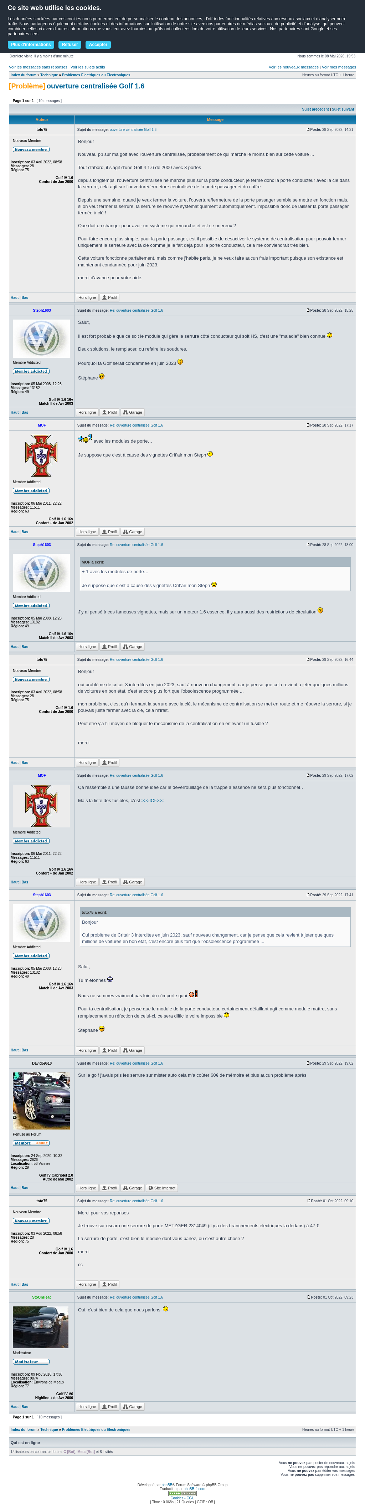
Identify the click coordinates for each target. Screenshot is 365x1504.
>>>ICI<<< (153, 800)
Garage (132, 412)
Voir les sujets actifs (88, 67)
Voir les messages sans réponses (38, 67)
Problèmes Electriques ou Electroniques (96, 75)
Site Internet (161, 1188)
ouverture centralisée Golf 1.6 (95, 86)
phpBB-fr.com (194, 1489)
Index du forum (23, 75)
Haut (15, 298)
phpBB (166, 1485)
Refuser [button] (70, 44)
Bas (25, 298)
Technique (49, 75)
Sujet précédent (315, 109)
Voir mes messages (339, 67)
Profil (109, 297)
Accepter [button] (98, 44)
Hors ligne (87, 297)
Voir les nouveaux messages (294, 67)
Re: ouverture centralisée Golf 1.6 (136, 310)
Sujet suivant (343, 109)
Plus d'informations (31, 44)
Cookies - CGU (182, 1498)
